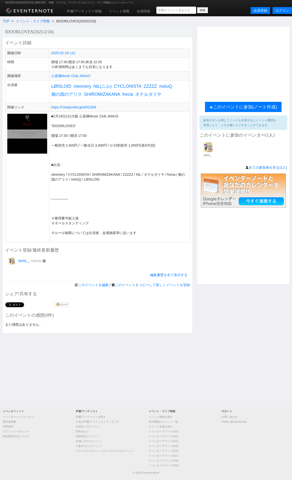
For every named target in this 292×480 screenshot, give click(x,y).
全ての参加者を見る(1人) (268, 167)
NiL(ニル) (102, 86)
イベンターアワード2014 (163, 441)
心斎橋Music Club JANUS (70, 76)
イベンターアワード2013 (163, 436)
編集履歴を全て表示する (168, 275)
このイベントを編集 (93, 285)
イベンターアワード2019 (163, 465)
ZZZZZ (150, 86)
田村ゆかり (82, 431)
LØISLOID (61, 86)
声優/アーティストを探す (91, 416)
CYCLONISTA (128, 86)
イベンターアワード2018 (163, 460)
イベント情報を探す (161, 416)
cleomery (82, 86)
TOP (6, 21)
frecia (127, 94)
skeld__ (25, 261)
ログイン (282, 10)
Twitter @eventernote (234, 421)
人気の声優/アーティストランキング (97, 421)
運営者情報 (9, 421)
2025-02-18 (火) (63, 53)
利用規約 (8, 426)
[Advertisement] (146, 369)
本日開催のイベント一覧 (163, 421)
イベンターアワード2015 (163, 446)
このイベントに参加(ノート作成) (243, 107)
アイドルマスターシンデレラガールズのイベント (105, 450)
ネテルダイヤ (148, 94)
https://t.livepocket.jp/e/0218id (73, 107)
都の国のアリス (66, 94)
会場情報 (143, 11)
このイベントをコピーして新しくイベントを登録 (152, 285)
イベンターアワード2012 (163, 431)
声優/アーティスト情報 (84, 11)
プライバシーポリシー (16, 431)
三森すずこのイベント (89, 446)
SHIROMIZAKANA (102, 94)
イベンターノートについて (19, 416)
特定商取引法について (16, 436)
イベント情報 (119, 11)
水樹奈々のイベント (88, 426)
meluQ (165, 86)
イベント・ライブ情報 (33, 21)
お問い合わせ (229, 416)
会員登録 (260, 10)
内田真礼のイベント (88, 436)
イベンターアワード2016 (163, 450)
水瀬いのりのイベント (89, 441)
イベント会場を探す (161, 426)
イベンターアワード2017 (163, 455)
